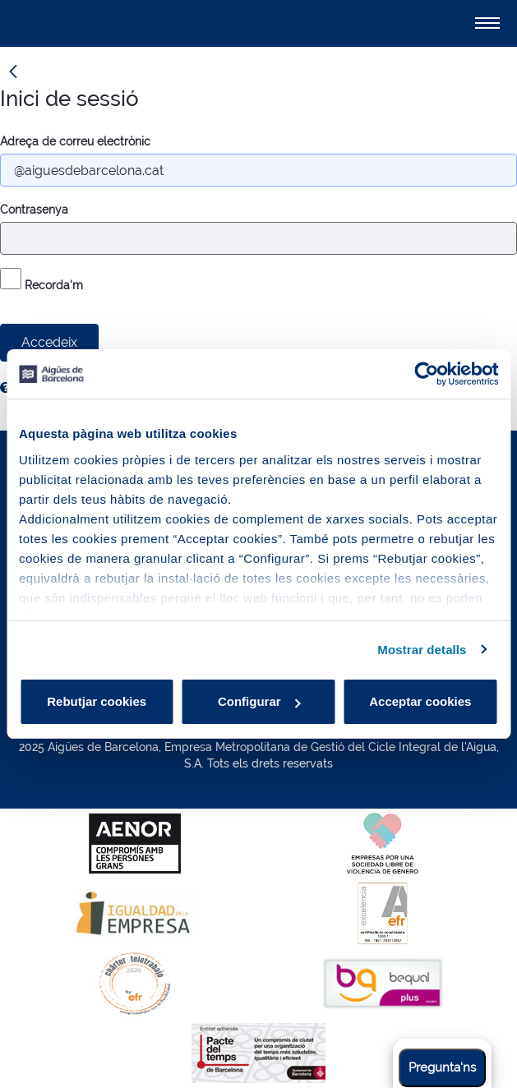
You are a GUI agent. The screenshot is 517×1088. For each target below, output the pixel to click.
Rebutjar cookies (96, 701)
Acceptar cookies (420, 701)
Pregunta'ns (442, 1067)
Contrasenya (34, 209)
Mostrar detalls (421, 650)
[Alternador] (487, 23)
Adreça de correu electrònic (75, 141)
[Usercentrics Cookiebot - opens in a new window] (426, 374)
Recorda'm (41, 280)
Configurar (259, 701)
